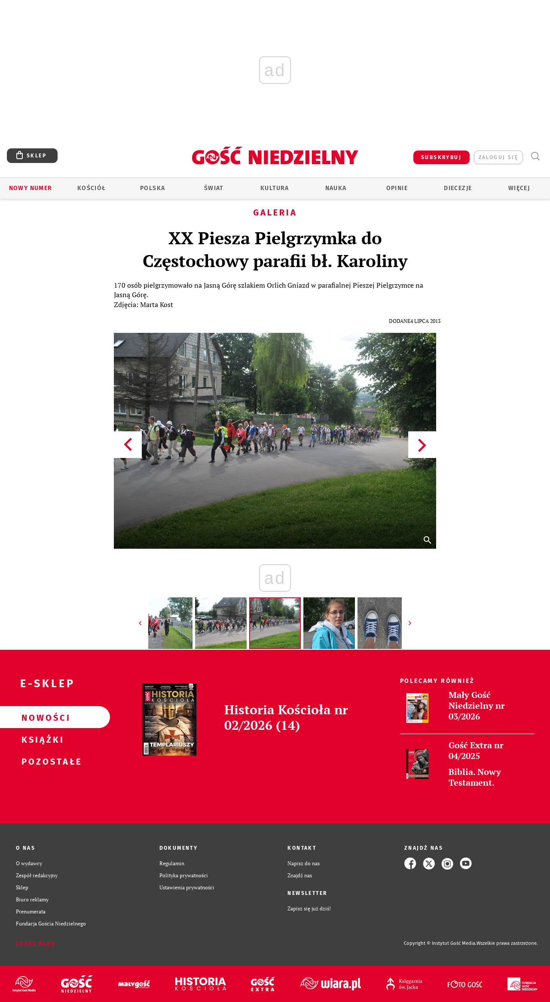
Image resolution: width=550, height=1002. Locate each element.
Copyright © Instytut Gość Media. (440, 943)
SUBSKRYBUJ (441, 157)
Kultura (274, 188)
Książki (41, 739)
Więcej (519, 188)
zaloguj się (498, 157)
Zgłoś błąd (35, 944)
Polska (152, 188)
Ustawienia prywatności (186, 887)
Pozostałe (41, 761)
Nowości (41, 717)
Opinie (397, 188)
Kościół (91, 188)
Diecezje (458, 188)
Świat (213, 188)
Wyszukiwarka (535, 156)
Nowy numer (30, 188)
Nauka (336, 188)
